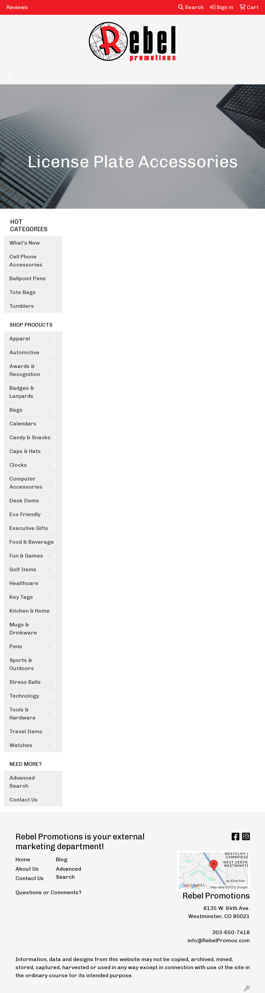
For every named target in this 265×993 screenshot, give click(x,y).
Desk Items (24, 500)
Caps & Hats (25, 451)
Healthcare (23, 583)
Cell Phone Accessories (25, 260)
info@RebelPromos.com (219, 940)
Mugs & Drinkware (23, 628)
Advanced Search (22, 782)
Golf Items (22, 569)
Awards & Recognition (24, 370)
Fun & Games (26, 555)
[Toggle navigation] (10, 77)
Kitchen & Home (29, 611)
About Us (27, 869)
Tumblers (21, 306)
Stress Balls (25, 682)
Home (22, 859)
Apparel (19, 338)
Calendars (22, 423)
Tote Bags (22, 292)
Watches (20, 745)
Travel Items (25, 731)
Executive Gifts (28, 528)
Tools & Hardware (22, 713)
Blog (61, 859)
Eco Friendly (24, 514)
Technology (24, 696)
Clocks (18, 465)
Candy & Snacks (30, 437)
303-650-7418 (231, 932)
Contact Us (23, 799)
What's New (24, 243)
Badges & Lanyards (21, 392)
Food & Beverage (31, 542)
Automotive (24, 352)
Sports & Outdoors (21, 664)
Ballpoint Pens (27, 278)
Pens (15, 646)
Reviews (17, 7)
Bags (16, 410)
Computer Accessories (25, 482)
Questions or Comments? (48, 892)
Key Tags (21, 597)
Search (191, 7)
